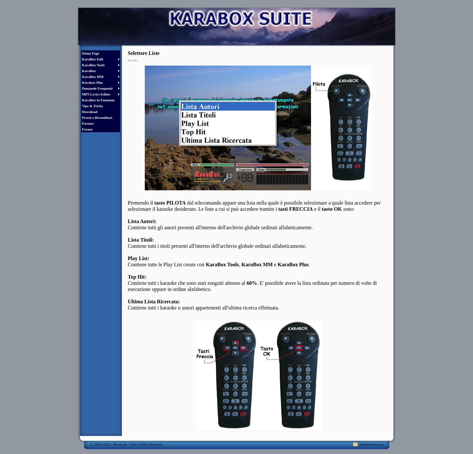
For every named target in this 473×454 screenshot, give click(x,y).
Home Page (90, 53)
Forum (87, 129)
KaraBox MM (93, 77)
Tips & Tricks (92, 106)
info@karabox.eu (371, 444)
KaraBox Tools (93, 65)
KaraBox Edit (93, 59)
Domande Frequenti (97, 88)
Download (90, 112)
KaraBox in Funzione (98, 100)
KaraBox (89, 71)
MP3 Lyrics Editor (96, 94)
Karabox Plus (92, 82)
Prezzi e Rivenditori (97, 118)
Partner (88, 123)
